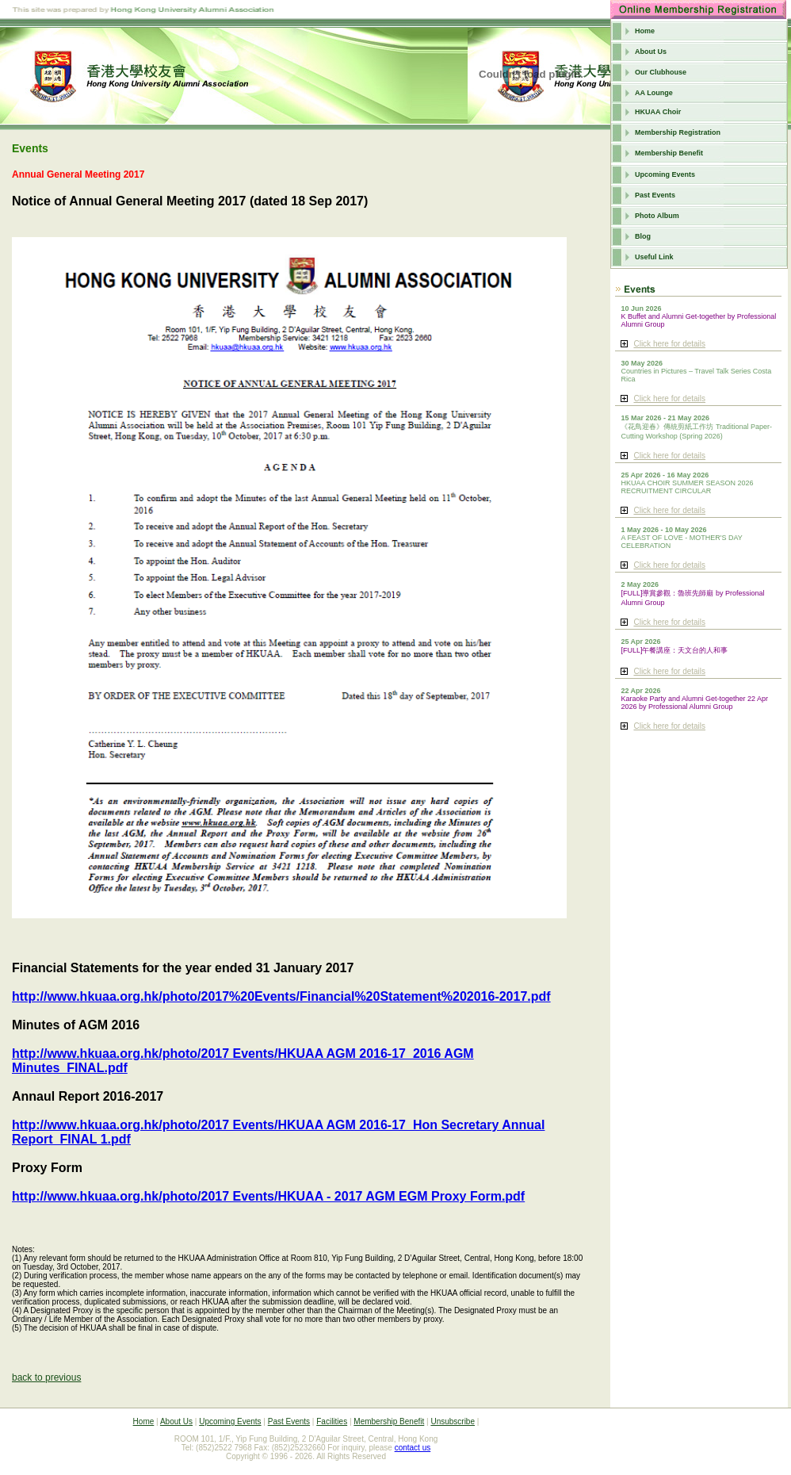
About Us (651, 52)
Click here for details (669, 343)
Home (645, 31)
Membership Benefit (669, 153)
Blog (643, 236)
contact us (413, 1447)
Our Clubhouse (660, 72)
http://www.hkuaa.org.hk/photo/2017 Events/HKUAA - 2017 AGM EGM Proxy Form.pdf (268, 1196)
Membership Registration (677, 132)
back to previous (46, 1377)
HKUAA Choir (658, 112)
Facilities (331, 1421)
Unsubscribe (452, 1421)
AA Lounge (654, 93)
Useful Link (654, 257)
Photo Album (657, 216)
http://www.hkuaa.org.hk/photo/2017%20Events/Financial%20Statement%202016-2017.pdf (281, 996)
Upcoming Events (665, 174)
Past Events (655, 195)
